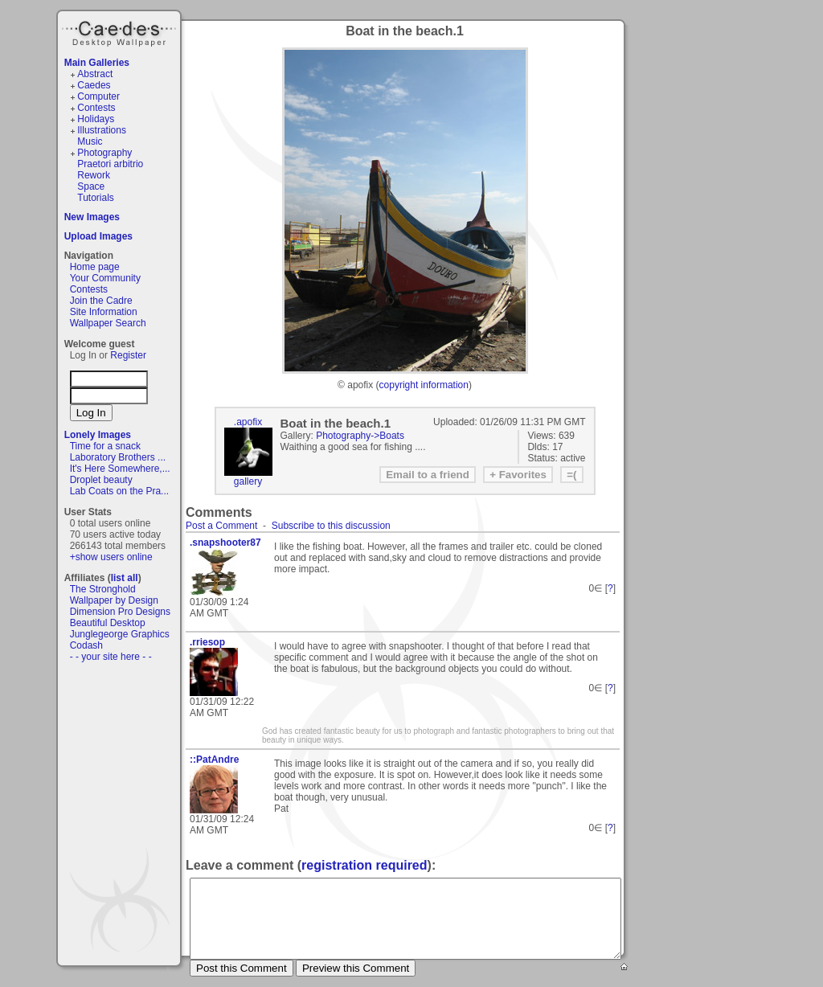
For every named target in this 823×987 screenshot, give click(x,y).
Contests (96, 107)
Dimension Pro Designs (120, 611)
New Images (92, 217)
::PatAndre (214, 759)
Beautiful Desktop (107, 623)
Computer (98, 96)
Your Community (105, 278)
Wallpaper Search (108, 323)
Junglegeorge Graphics (120, 634)
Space (90, 186)
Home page (95, 266)
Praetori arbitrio (110, 164)
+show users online (111, 557)
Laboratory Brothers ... (118, 457)
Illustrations (101, 130)
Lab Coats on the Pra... (119, 491)
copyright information (424, 385)
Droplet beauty (101, 479)
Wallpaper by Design (114, 600)
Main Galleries (96, 62)
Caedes (120, 31)
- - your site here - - (111, 656)
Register (128, 355)
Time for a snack (105, 446)
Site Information (103, 311)
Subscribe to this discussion (331, 525)
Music (89, 141)
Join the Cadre (101, 300)
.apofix (248, 422)
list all (124, 578)
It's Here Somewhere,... (120, 468)
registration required (364, 865)
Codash (86, 645)
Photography (104, 152)
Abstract (95, 74)
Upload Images (98, 236)
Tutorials (95, 197)
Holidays (95, 119)
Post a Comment (221, 525)
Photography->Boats (360, 435)
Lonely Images (97, 434)
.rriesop (207, 642)
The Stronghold (103, 589)
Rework (93, 175)
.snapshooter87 (225, 542)
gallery (248, 481)
